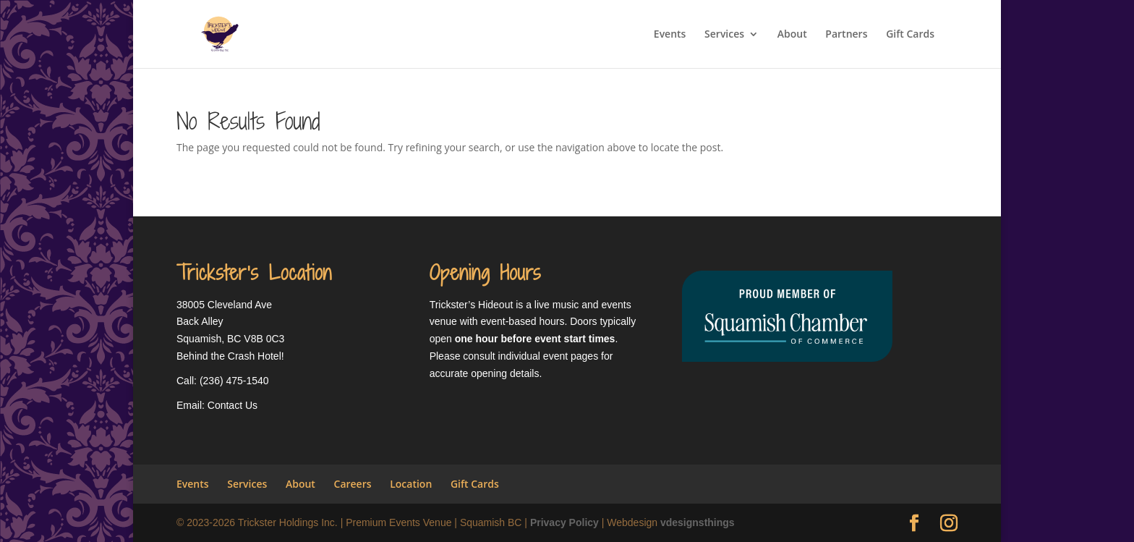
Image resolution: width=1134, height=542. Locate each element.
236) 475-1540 (236, 380)
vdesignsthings (697, 522)
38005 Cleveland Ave (224, 304)
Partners (846, 35)
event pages (570, 356)
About (792, 35)
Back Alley (199, 321)
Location (411, 484)
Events (670, 35)
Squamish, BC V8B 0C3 (230, 338)
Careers (353, 484)
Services (724, 35)
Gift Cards (910, 35)
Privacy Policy (564, 522)
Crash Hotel (254, 356)
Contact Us (232, 405)
